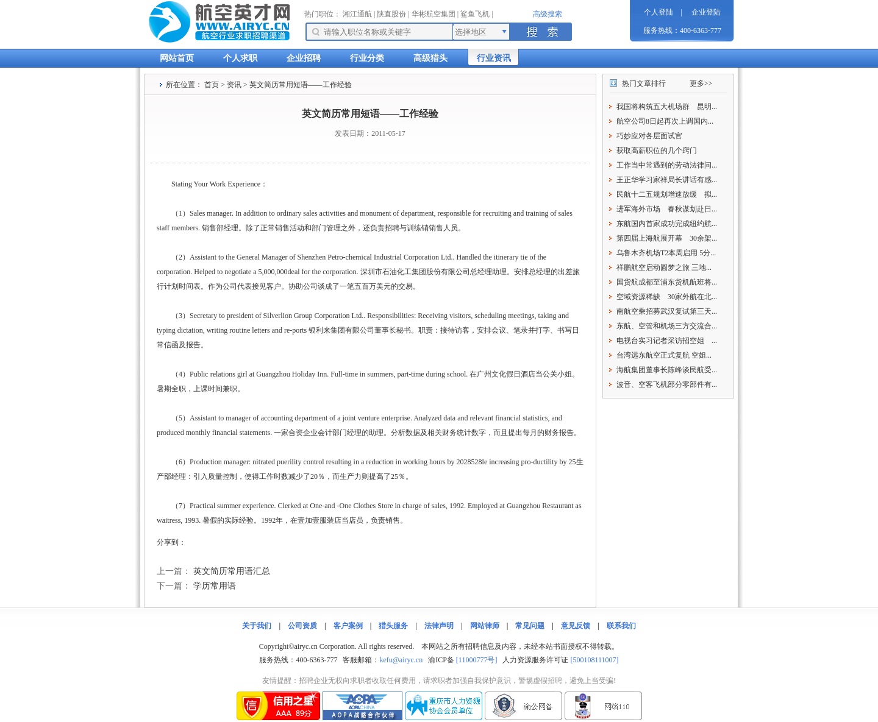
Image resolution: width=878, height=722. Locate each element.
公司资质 (302, 625)
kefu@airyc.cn (401, 660)
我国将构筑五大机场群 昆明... (666, 106)
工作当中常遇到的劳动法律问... (666, 165)
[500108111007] (594, 660)
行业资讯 (494, 58)
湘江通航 (357, 14)
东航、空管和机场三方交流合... (666, 326)
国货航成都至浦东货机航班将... (666, 282)
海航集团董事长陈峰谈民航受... (666, 370)
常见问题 (529, 625)
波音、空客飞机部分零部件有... (666, 384)
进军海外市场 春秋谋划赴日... (666, 209)
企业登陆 (706, 12)
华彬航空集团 (433, 14)
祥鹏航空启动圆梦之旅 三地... (664, 267)
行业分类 (367, 58)
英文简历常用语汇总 (231, 571)
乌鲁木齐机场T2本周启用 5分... (666, 253)
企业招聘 (304, 58)
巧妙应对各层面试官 (649, 136)
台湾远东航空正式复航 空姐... (664, 355)
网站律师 (484, 625)
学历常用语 (214, 585)
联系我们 (621, 625)
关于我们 (256, 625)
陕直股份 (391, 14)
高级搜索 (547, 14)
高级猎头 (430, 58)
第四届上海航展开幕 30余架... (666, 238)
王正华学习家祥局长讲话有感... (666, 179)
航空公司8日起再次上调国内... (664, 121)
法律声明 (439, 625)
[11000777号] (477, 660)
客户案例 (348, 625)
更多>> (701, 83)
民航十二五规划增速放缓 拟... (666, 194)
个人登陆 (658, 12)
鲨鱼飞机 (475, 14)
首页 (211, 84)
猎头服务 (393, 625)
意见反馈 (575, 625)
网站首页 (177, 58)
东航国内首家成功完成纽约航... (666, 223)
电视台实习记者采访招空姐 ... (666, 340)
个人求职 (240, 58)
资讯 (234, 84)
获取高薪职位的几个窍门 (656, 150)
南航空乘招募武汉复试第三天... (666, 311)
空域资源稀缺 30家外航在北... (666, 296)
